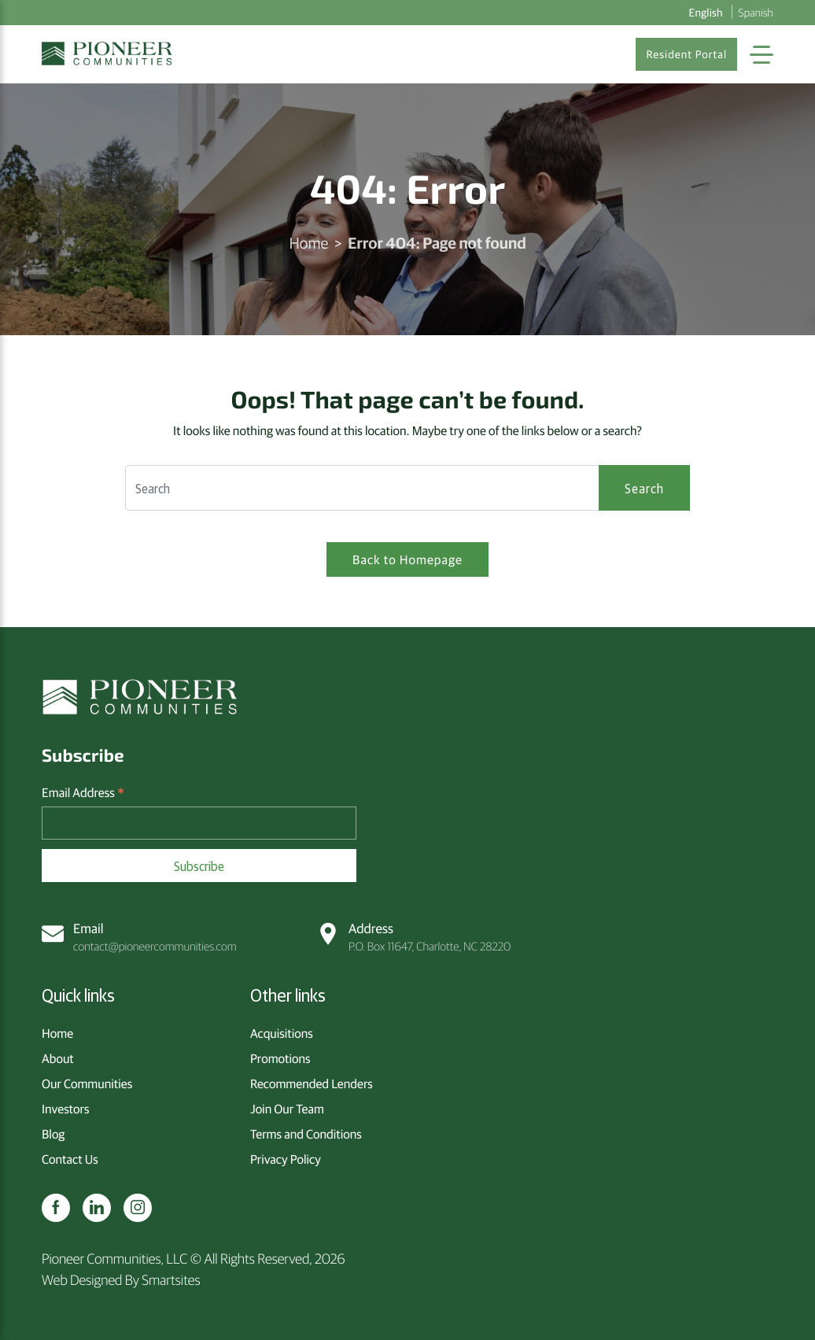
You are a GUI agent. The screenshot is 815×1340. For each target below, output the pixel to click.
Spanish (756, 12)
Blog (53, 1134)
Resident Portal (686, 54)
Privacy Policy (285, 1159)
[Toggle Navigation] (761, 54)
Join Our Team (287, 1109)
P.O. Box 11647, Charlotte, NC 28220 (414, 936)
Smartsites (171, 1279)
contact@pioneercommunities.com (139, 936)
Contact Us (70, 1159)
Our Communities (87, 1083)
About (58, 1058)
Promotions (280, 1058)
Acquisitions (281, 1033)
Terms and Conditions (306, 1134)
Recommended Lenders (311, 1083)
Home (308, 243)
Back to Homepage (407, 559)
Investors (65, 1109)
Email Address (83, 793)
